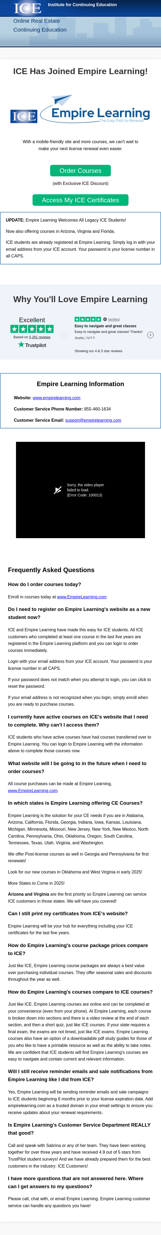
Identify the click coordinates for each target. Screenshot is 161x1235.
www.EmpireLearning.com (82, 597)
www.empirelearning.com (56, 398)
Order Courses (80, 170)
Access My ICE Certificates (80, 200)
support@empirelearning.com (93, 420)
